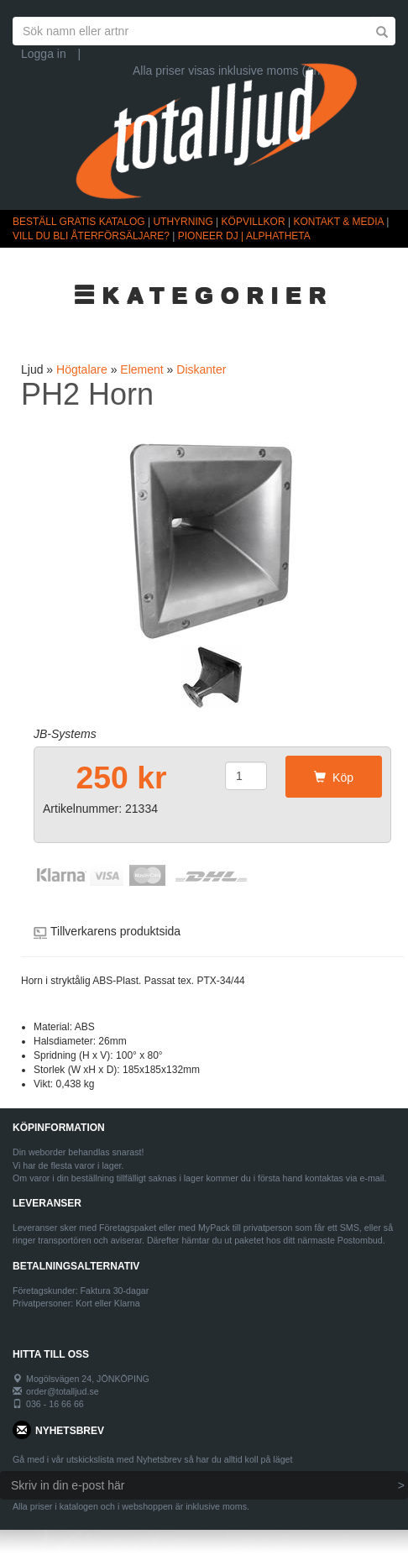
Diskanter (201, 369)
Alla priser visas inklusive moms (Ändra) (237, 70)
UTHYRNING (182, 222)
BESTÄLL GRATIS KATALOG (79, 222)
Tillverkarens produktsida (115, 931)
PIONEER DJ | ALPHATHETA (244, 236)
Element (141, 369)
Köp (333, 777)
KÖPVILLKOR (253, 222)
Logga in (43, 53)
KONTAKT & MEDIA (338, 222)
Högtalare (81, 369)
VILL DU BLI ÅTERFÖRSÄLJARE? (91, 236)
